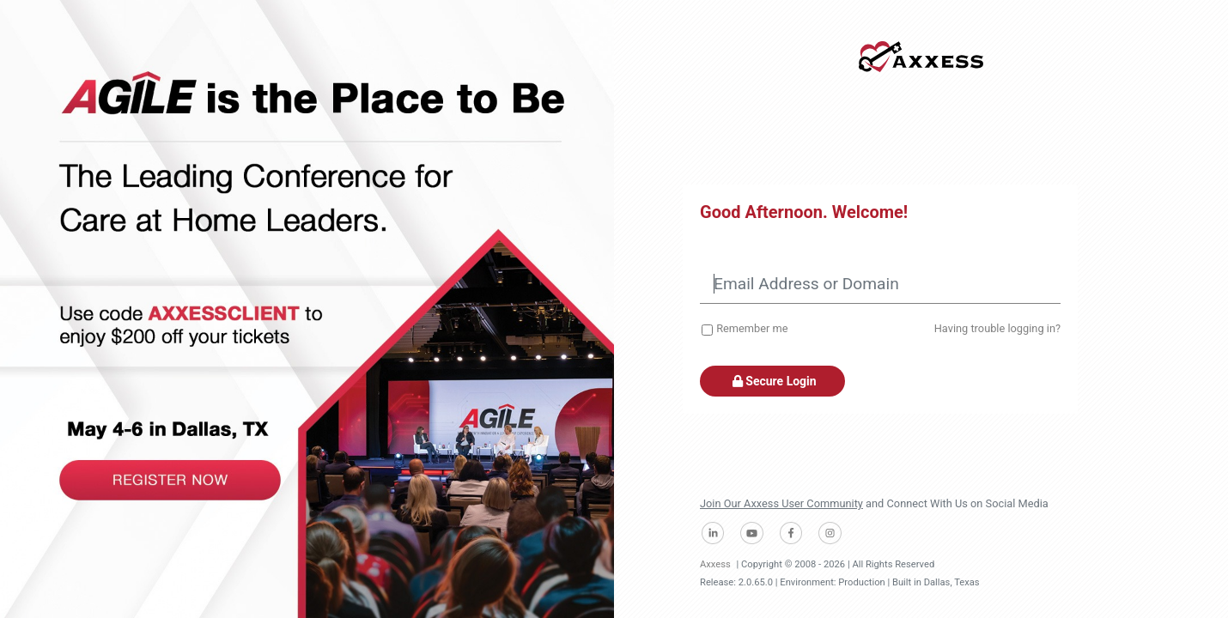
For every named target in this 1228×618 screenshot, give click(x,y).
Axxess (715, 564)
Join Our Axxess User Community (781, 503)
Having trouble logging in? (997, 328)
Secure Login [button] (772, 381)
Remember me (751, 328)
